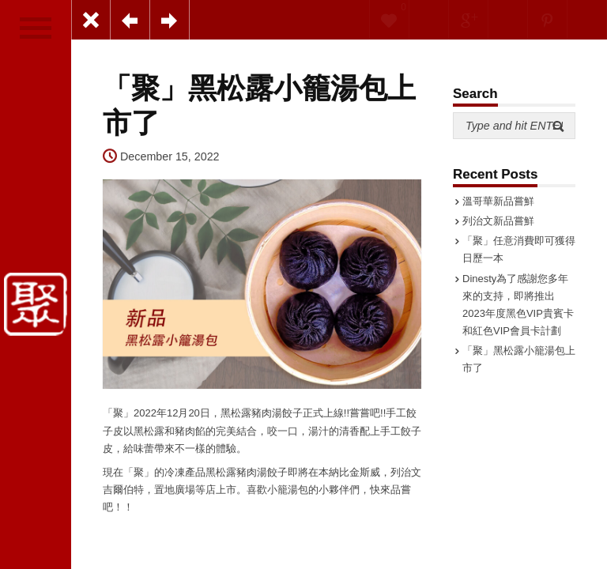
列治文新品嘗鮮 (498, 221)
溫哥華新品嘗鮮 (498, 201)
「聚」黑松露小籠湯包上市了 (518, 359)
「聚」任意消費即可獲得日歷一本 (518, 249)
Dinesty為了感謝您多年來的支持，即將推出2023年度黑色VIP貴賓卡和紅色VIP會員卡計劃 (518, 305)
